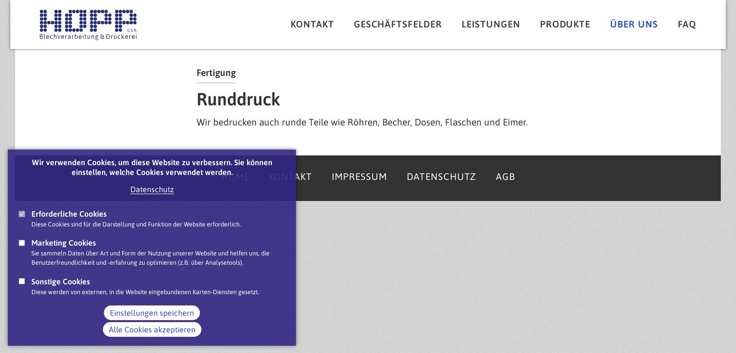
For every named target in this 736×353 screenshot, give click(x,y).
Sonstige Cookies (60, 291)
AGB (505, 176)
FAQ (687, 24)
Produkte (565, 24)
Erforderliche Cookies (69, 223)
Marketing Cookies (63, 252)
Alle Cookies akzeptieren (152, 339)
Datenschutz (152, 199)
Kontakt (312, 24)
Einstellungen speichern (152, 322)
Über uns (634, 24)
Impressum (359, 176)
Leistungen (491, 24)
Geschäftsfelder (398, 24)
